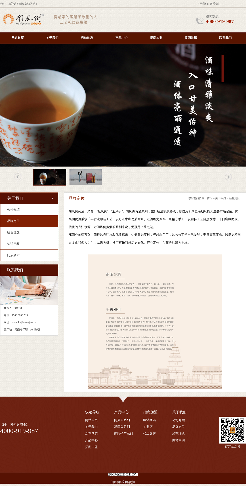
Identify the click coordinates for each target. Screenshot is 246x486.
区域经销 (149, 420)
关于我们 (202, 3)
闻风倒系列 (122, 420)
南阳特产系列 (123, 433)
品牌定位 (234, 198)
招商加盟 (156, 38)
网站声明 (178, 440)
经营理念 (178, 433)
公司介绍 (178, 420)
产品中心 (121, 38)
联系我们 (215, 3)
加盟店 (148, 427)
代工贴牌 (149, 433)
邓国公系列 (122, 427)
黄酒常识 (191, 38)
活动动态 (87, 38)
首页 (209, 198)
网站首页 (17, 38)
